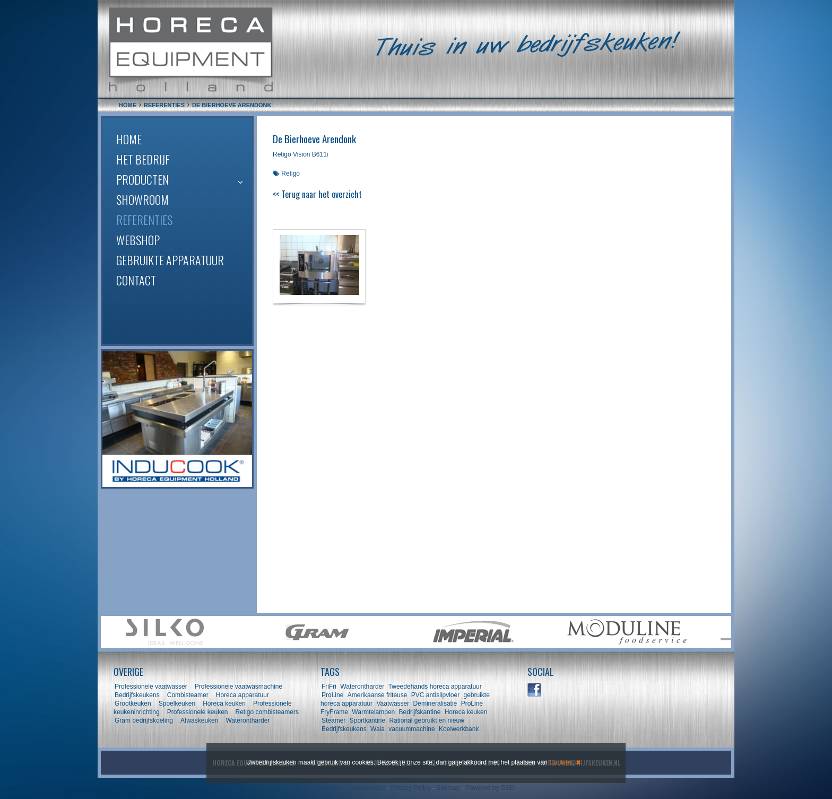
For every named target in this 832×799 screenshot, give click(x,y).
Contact (136, 280)
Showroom (142, 199)
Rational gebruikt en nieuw (426, 720)
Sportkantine (367, 720)
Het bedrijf (143, 159)
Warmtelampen (373, 712)
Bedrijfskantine (420, 712)
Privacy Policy (411, 788)
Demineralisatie (435, 703)
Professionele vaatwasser (151, 686)
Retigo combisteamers (267, 712)
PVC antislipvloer (435, 695)
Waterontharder (248, 720)
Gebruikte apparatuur (170, 260)
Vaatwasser (392, 703)
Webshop (138, 239)
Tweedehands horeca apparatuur (435, 686)
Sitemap (448, 788)
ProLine (332, 695)
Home (129, 139)
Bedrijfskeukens (138, 695)
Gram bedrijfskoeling (144, 720)
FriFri (329, 686)
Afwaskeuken (199, 720)
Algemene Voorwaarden (351, 788)
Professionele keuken (197, 712)
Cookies (560, 762)
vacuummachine (411, 729)
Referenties (144, 219)
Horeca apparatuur (242, 695)
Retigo (290, 173)
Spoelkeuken (177, 703)
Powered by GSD (490, 788)
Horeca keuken (224, 703)
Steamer (333, 720)
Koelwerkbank (459, 729)
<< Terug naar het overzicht (317, 194)
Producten (142, 179)
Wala (377, 729)
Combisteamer (188, 695)
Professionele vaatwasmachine (238, 686)
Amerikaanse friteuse (378, 695)
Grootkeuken (133, 703)
